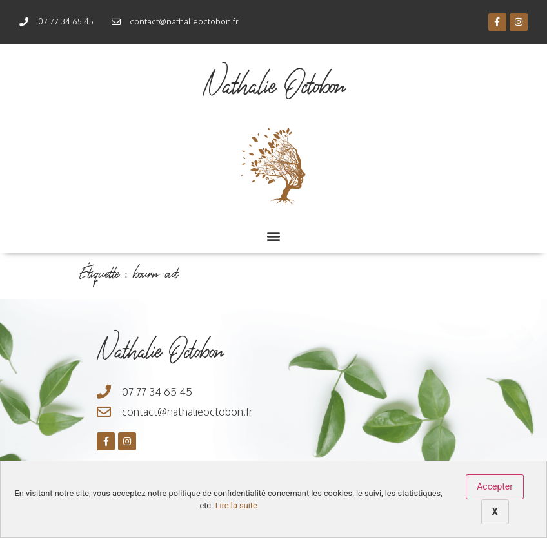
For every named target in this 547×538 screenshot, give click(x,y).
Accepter (495, 486)
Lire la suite (236, 505)
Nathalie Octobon (274, 85)
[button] (273, 235)
